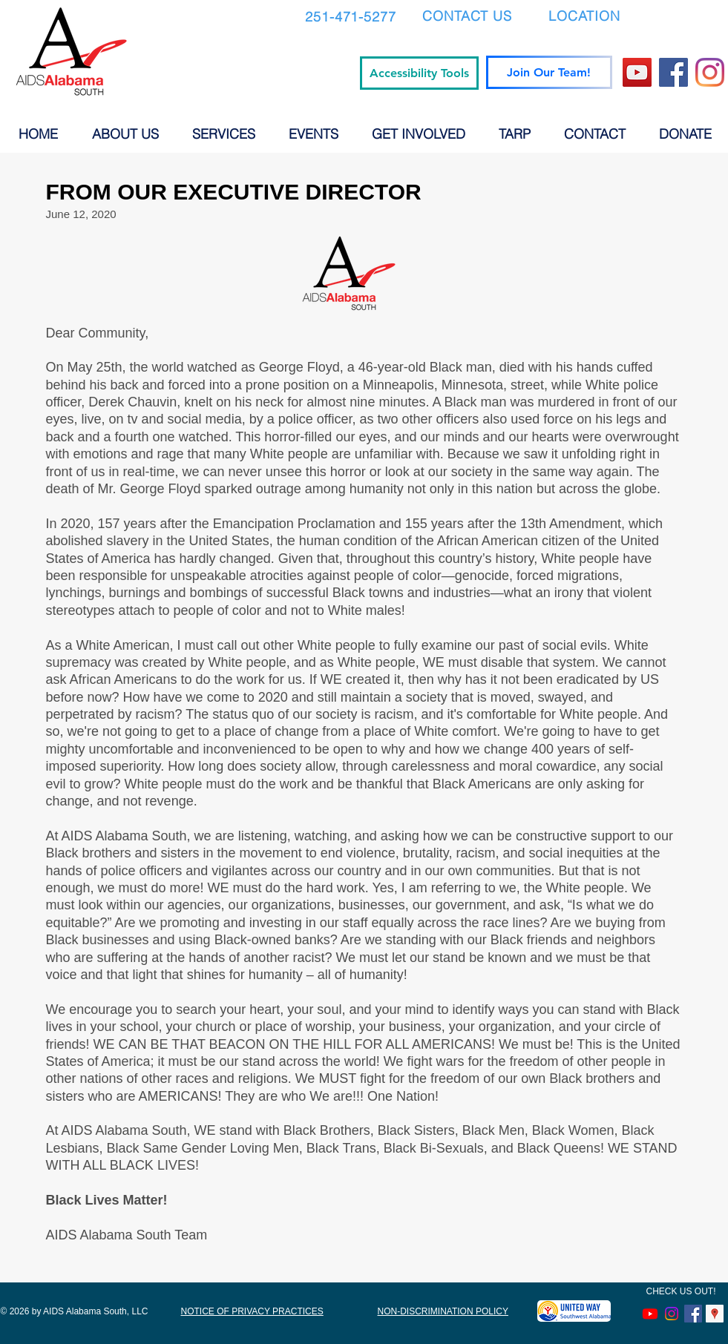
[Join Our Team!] (549, 72)
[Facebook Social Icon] (693, 1313)
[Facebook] (673, 72)
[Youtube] (650, 1313)
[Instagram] (709, 72)
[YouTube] (637, 72)
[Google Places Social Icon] (715, 1313)
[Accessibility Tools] (419, 73)
